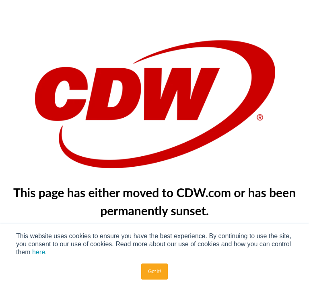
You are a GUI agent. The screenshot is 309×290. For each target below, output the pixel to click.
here (38, 252)
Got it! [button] (154, 271)
